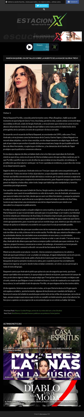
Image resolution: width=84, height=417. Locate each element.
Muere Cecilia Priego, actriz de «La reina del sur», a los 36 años (38, 311)
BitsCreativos (43, 414)
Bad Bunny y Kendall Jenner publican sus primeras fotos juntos (36, 313)
